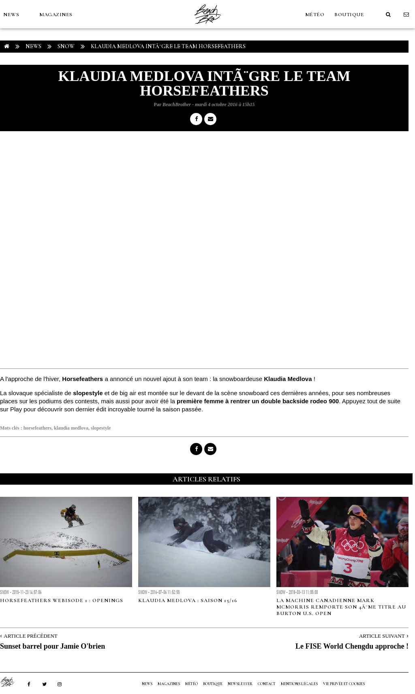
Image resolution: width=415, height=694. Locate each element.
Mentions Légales (299, 683)
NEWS (11, 14)
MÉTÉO (315, 14)
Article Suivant (382, 636)
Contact (267, 683)
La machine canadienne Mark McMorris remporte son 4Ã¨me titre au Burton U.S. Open (341, 607)
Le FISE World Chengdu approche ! (352, 646)
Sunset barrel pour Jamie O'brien (52, 646)
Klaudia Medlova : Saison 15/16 (187, 600)
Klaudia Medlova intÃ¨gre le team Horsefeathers (168, 46)
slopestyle (101, 428)
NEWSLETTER (240, 683)
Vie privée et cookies (344, 683)
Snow (66, 46)
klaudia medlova (71, 428)
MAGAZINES (56, 14)
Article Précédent (30, 636)
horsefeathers (37, 428)
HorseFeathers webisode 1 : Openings (61, 600)
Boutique (349, 14)
